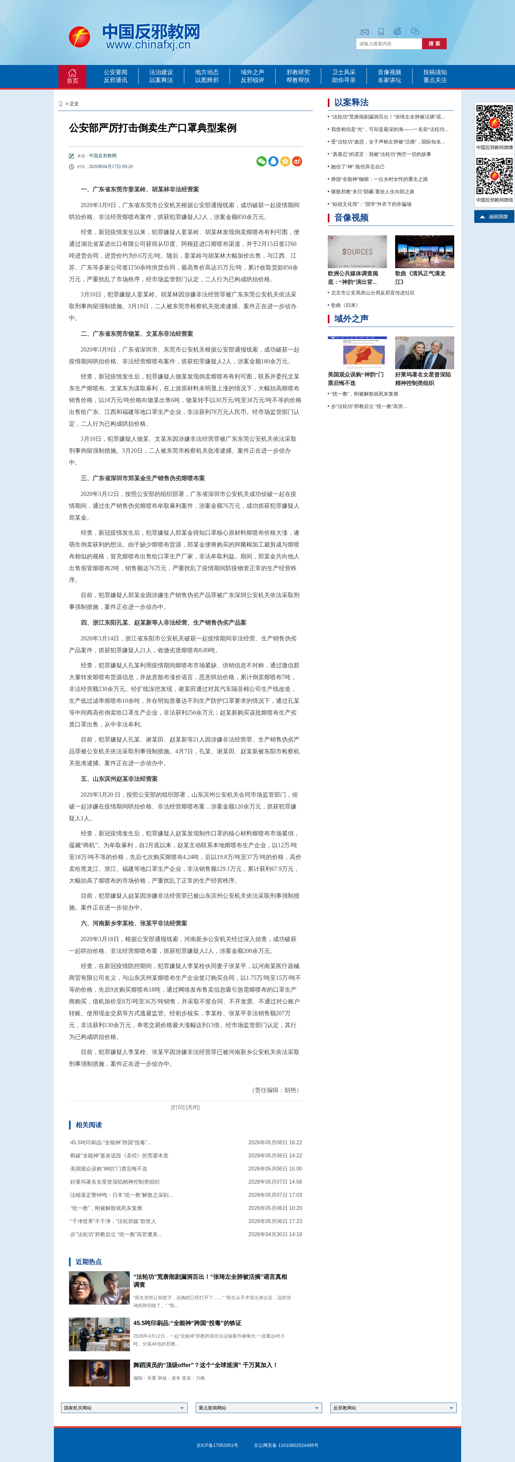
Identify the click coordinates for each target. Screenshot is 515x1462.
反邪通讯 (115, 80)
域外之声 (252, 72)
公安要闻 (115, 72)
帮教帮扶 (298, 80)
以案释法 (161, 80)
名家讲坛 (389, 80)
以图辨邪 (207, 80)
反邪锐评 (252, 80)
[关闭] (192, 1107)
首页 (72, 80)
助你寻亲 (344, 80)
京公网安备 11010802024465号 (286, 1445)
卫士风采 (344, 72)
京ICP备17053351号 (217, 1445)
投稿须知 (435, 72)
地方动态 (207, 72)
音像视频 (389, 72)
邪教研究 (298, 72)
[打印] (178, 1107)
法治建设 (161, 72)
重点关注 (435, 80)
